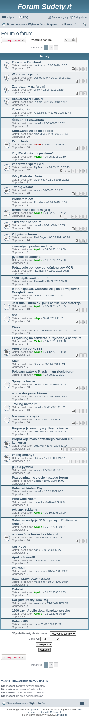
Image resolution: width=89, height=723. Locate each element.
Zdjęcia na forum (24, 234)
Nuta (36, 295)
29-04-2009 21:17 (57, 445)
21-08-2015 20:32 (58, 179)
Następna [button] (56, 47)
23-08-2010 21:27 (55, 374)
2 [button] (51, 47)
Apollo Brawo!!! (23, 557)
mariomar (39, 571)
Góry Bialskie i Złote (27, 176)
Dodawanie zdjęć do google (32, 130)
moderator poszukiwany (30, 393)
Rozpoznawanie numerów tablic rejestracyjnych (73, 719)
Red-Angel (40, 237)
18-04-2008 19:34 (58, 581)
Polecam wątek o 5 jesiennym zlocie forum (43, 371)
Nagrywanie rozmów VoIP (49, 719)
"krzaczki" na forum (26, 222)
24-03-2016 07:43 (59, 167)
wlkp (37, 318)
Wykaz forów (37, 703)
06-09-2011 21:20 (53, 318)
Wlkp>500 (19, 568)
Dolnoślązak (41, 77)
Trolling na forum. (25, 404)
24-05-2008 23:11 (52, 537)
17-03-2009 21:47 (54, 458)
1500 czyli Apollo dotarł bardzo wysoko (41, 610)
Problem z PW (22, 199)
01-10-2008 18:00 (55, 512)
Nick (15, 361)
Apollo (38, 213)
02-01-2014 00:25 (59, 270)
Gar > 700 (19, 546)
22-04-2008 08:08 (51, 560)
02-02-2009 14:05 (55, 502)
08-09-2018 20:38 (54, 144)
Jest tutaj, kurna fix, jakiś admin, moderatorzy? (47, 303)
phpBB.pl (62, 715)
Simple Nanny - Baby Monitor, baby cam (58, 718)
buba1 (37, 123)
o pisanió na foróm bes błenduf (35, 534)
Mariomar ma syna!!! (27, 416)
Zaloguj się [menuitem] (80, 17)
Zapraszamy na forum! (28, 86)
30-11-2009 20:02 (54, 407)
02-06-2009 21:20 (57, 431)
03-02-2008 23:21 (51, 624)
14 (81, 216)
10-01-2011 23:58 (55, 341)
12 (73, 216)
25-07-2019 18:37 (56, 65)
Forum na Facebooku (27, 62)
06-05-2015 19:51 (53, 190)
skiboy (37, 458)
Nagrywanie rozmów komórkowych (63, 721)
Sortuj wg (44, 639)
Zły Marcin (40, 167)
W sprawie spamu (25, 74)
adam (37, 144)
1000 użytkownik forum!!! (30, 278)
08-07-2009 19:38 (51, 419)
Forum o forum (16, 33)
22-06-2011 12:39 (53, 89)
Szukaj (66, 40)
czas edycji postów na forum (33, 246)
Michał (38, 156)
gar (36, 419)
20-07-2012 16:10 (52, 295)
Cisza (16, 327)
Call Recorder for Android (80, 718)
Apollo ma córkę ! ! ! (27, 348)
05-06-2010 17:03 (55, 384)
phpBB (34, 709)
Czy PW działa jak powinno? (33, 153)
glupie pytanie (22, 467)
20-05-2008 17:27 (51, 549)
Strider (38, 364)
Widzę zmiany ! (23, 455)
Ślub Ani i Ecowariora (28, 120)
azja (36, 537)
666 (14, 315)
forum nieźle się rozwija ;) (31, 210)
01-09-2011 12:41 (66, 330)
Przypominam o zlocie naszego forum (40, 477)
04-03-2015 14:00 (56, 202)
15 (85, 216)
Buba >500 (20, 621)
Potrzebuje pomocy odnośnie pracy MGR (42, 267)
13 (77, 216)
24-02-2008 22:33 (55, 592)
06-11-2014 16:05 (54, 225)
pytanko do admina (26, 257)
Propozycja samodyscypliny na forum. (40, 428)
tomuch (38, 502)
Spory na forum (23, 381)
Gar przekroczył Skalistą (30, 600)
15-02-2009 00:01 (54, 491)
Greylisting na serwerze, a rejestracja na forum (46, 338)
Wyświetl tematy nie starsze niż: (44, 633)
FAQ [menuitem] (25, 17)
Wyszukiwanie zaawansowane (73, 40)
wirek (37, 89)
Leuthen (38, 65)
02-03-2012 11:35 (55, 306)
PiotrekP (39, 281)
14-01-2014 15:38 (55, 260)
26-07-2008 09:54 (55, 526)
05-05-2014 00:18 (59, 237)
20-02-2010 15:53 (56, 396)
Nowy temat (12, 40)
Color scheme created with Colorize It (55, 711)
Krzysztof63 (40, 112)
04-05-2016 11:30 (55, 156)
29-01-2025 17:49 (61, 112)
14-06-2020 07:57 (57, 133)
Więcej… (12, 17)
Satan (37, 480)
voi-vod (38, 384)
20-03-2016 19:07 (61, 77)
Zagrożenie (20, 141)
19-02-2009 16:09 (54, 480)
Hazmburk (40, 270)
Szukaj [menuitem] (85, 25)
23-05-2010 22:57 (56, 102)
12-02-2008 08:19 (55, 613)
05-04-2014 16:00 (55, 249)
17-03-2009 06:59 (53, 470)
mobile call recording (81, 721)
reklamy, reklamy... (25, 509)
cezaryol (39, 431)
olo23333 (39, 133)
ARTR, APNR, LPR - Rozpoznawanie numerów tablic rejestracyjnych (24, 718)
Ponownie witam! (24, 499)
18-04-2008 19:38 (58, 571)
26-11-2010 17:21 (55, 364)
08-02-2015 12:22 (55, 213)
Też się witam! (22, 187)
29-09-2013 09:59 (57, 281)
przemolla (39, 179)
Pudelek (38, 102)
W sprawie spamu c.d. (28, 164)
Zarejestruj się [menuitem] (60, 17)
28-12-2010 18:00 (55, 351)
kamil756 (39, 603)
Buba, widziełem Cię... (28, 488)
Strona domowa (16, 703)
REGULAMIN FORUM (27, 99)
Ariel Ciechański (43, 330)
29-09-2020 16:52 (54, 123)
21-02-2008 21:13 (57, 603)
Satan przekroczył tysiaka (31, 578)
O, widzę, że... (22, 109)
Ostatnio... (19, 589)
